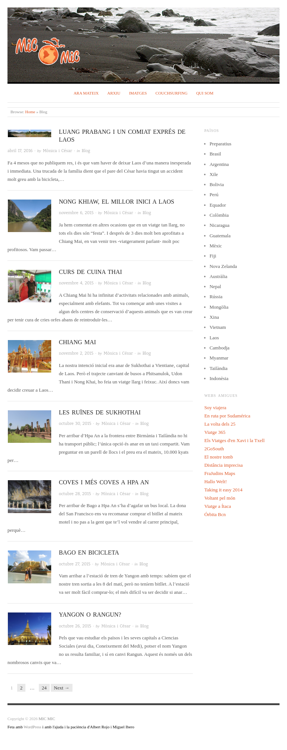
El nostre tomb (218, 457)
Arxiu (113, 93)
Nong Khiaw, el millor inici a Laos (117, 201)
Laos (214, 337)
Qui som (204, 93)
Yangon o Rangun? (90, 614)
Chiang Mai (77, 342)
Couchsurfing (171, 93)
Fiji (213, 256)
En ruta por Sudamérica (227, 416)
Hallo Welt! (215, 481)
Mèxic (216, 246)
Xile (214, 174)
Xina (214, 317)
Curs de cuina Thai (90, 272)
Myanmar (219, 358)
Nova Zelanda (223, 266)
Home (30, 111)
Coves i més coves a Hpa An (104, 482)
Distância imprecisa (223, 465)
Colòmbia (219, 215)
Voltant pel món (219, 498)
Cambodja (219, 348)
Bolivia (217, 184)
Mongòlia (219, 307)
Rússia (216, 296)
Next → (62, 688)
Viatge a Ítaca (217, 506)
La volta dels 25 (219, 424)
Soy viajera (215, 407)
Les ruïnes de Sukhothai (100, 412)
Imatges (138, 93)
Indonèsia (219, 378)
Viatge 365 (215, 432)
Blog (86, 150)
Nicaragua (219, 225)
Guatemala (220, 235)
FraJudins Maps (219, 473)
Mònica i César (57, 150)
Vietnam (218, 327)
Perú (214, 194)
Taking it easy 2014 (223, 490)
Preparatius (220, 143)
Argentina (219, 164)
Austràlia (219, 276)
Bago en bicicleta (89, 552)
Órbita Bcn (215, 514)
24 (44, 688)
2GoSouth (214, 448)
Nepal (215, 286)
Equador (218, 205)
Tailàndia (219, 368)
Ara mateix (86, 93)
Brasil (215, 154)
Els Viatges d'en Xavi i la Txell (234, 440)
